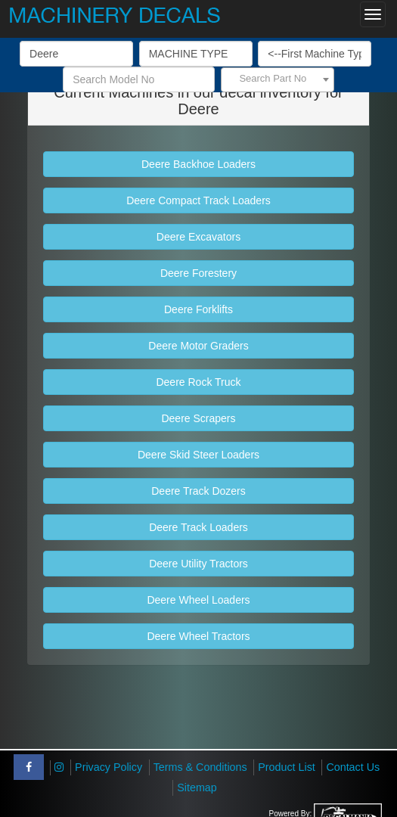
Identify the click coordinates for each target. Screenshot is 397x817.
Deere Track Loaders (198, 527)
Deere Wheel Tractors (198, 636)
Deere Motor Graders (198, 346)
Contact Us (353, 767)
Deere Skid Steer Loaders (198, 455)
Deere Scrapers (198, 418)
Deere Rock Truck (198, 382)
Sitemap (196, 787)
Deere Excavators (198, 237)
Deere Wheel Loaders (198, 600)
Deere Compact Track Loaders (198, 200)
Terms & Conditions (200, 767)
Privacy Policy (108, 767)
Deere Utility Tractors (198, 564)
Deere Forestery (198, 273)
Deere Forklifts (198, 309)
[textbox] (277, 78)
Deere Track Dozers (198, 491)
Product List (286, 767)
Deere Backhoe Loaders (198, 164)
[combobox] (277, 79)
